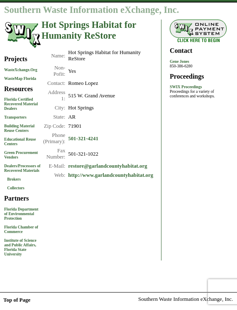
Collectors (15, 188)
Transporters (15, 117)
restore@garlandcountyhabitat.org (107, 166)
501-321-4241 (83, 138)
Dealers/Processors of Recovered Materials (22, 168)
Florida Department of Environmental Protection (21, 214)
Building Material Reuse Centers (19, 128)
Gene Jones (179, 61)
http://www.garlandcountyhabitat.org (110, 175)
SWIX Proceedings (186, 86)
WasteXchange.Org (20, 69)
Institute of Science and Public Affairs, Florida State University (20, 247)
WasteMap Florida (20, 78)
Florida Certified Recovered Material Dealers (21, 104)
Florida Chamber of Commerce (21, 229)
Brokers (14, 179)
